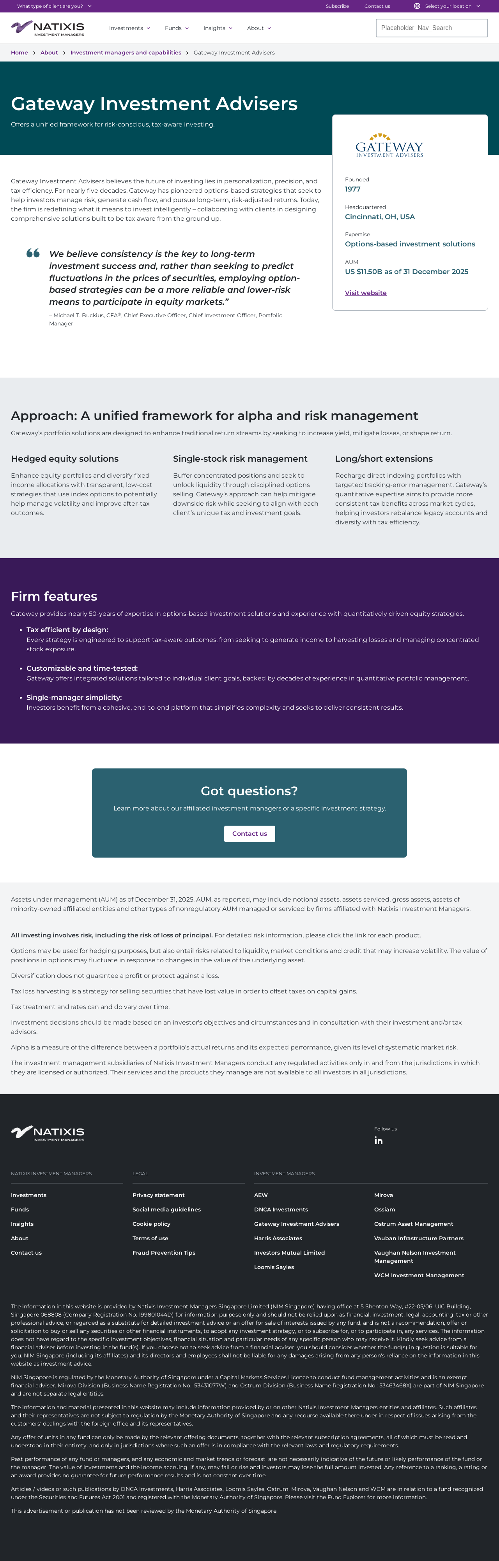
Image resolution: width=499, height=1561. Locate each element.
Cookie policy (151, 1223)
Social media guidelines (167, 1209)
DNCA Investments (281, 1209)
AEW (261, 1195)
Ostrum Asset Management (413, 1223)
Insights (214, 28)
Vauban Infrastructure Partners (419, 1238)
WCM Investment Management (419, 1275)
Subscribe (337, 6)
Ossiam (384, 1209)
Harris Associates (278, 1238)
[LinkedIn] (379, 1141)
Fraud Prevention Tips (164, 1252)
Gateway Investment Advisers (296, 1223)
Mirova (383, 1195)
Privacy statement (159, 1195)
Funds (173, 28)
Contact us (377, 6)
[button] (249, 834)
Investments (126, 28)
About (255, 28)
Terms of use (150, 1238)
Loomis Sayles (274, 1267)
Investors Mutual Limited (289, 1252)
